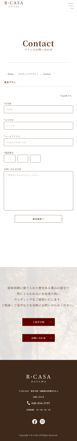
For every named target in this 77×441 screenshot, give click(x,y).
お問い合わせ (38, 338)
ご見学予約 (38, 322)
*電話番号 (9, 152)
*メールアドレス (12, 136)
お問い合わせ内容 (12, 169)
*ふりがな (9, 119)
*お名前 (8, 103)
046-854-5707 (40, 403)
